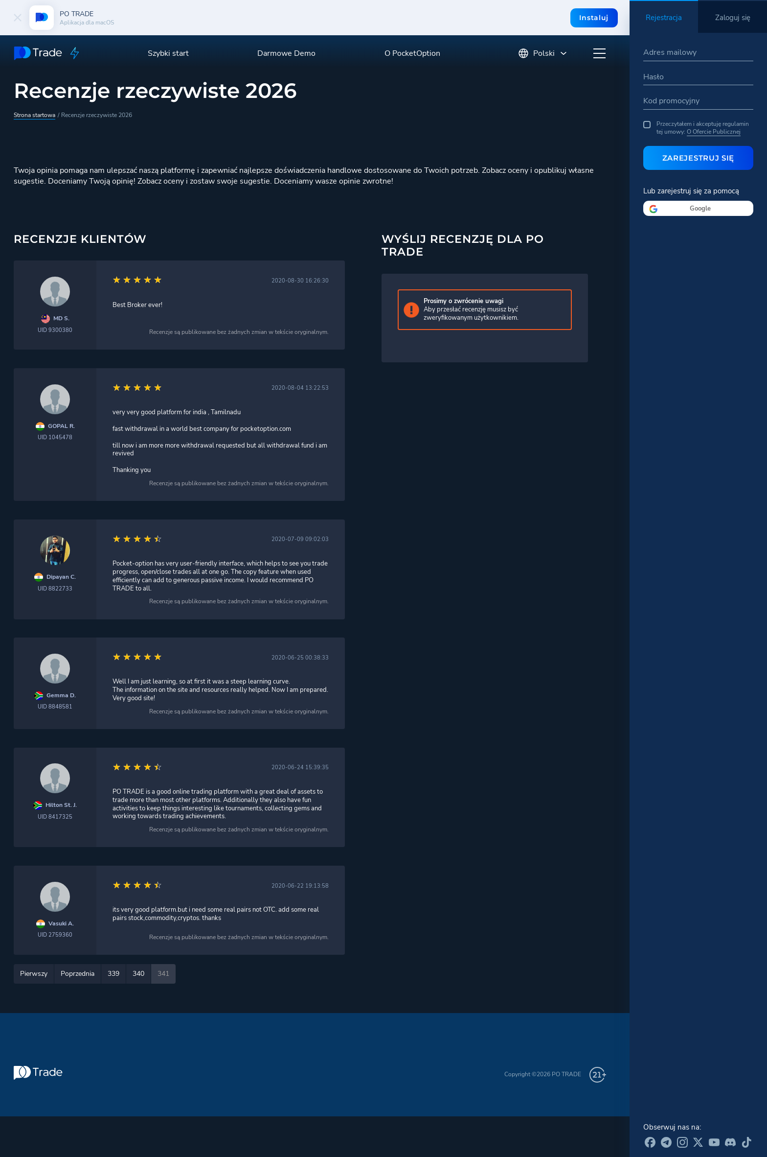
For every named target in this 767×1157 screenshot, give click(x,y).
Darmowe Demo (286, 53)
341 (163, 973)
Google (700, 208)
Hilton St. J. (61, 805)
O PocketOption (412, 53)
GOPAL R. (61, 426)
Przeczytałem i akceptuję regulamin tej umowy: (696, 128)
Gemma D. (61, 695)
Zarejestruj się (698, 158)
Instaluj (594, 17)
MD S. (61, 318)
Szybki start (168, 53)
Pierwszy (33, 973)
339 (113, 973)
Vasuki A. (61, 923)
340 (138, 973)
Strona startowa (34, 115)
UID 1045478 (55, 437)
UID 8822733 (55, 588)
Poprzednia (77, 973)
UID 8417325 (55, 817)
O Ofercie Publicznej (714, 132)
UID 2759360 (55, 935)
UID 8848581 (55, 706)
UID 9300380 (55, 330)
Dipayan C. (61, 577)
